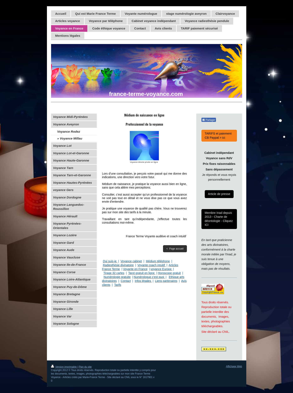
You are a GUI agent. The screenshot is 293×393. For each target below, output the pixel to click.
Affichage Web (234, 366)
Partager (208, 120)
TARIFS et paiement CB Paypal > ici (218, 135)
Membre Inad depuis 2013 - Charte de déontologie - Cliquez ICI (219, 218)
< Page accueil (174, 248)
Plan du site (85, 366)
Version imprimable (64, 366)
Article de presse (219, 194)
